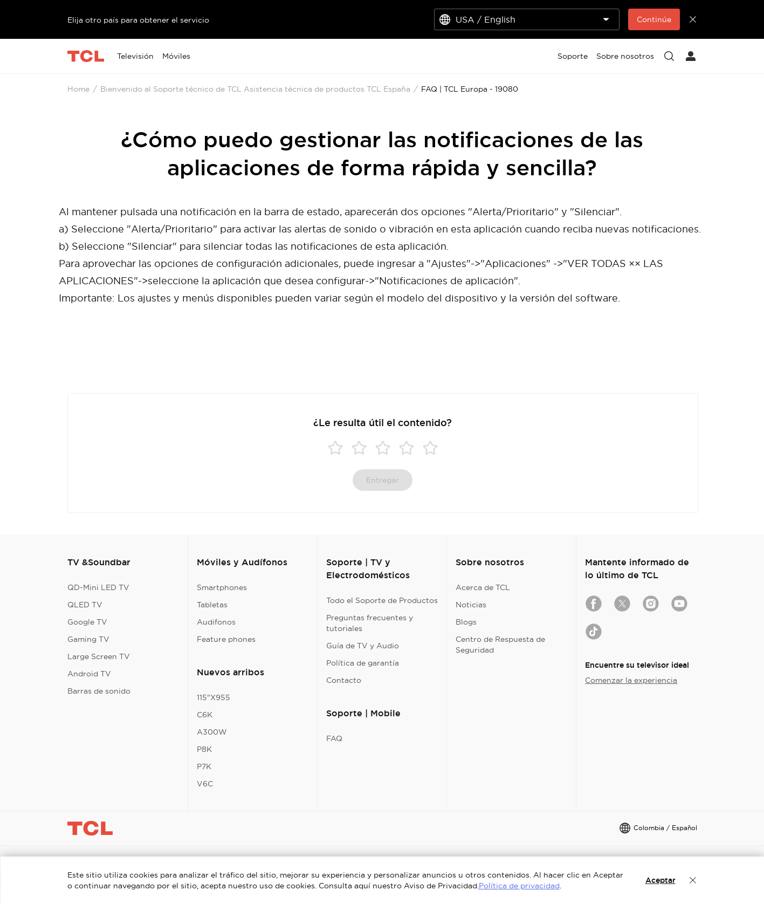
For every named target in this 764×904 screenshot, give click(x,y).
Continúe (654, 19)
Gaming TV (88, 639)
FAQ (334, 738)
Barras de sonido (98, 691)
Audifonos (216, 622)
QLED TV (84, 604)
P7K (204, 766)
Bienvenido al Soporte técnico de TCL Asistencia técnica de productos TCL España (255, 89)
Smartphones (222, 587)
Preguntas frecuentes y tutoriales (369, 623)
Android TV (89, 674)
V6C (205, 784)
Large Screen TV (98, 656)
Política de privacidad (519, 886)
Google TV (87, 622)
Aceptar (660, 880)
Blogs (466, 622)
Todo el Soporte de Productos (382, 600)
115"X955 (213, 697)
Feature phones (226, 639)
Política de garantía (362, 663)
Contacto (343, 680)
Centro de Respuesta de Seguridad (500, 644)
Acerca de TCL (483, 587)
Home (78, 89)
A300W (212, 732)
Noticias (471, 604)
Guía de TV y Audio (362, 645)
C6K (204, 715)
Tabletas (212, 604)
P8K (204, 749)
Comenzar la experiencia (631, 680)
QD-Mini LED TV (98, 587)
